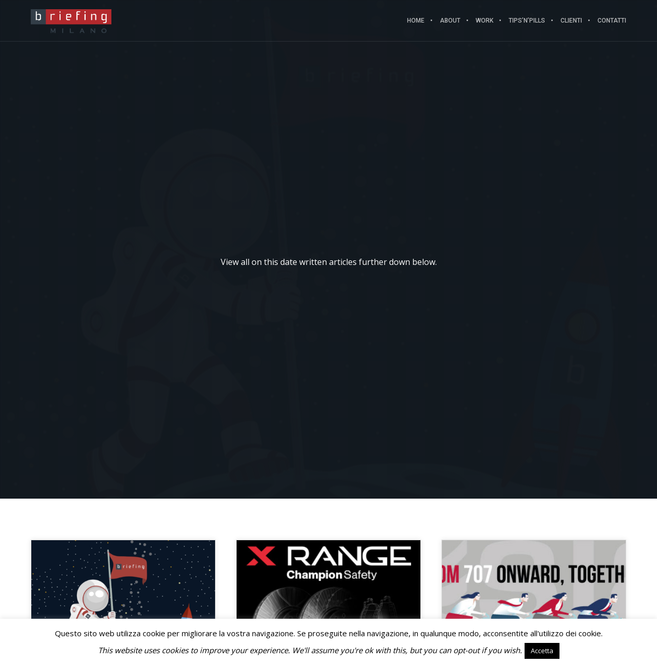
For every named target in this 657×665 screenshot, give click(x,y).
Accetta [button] (542, 650)
